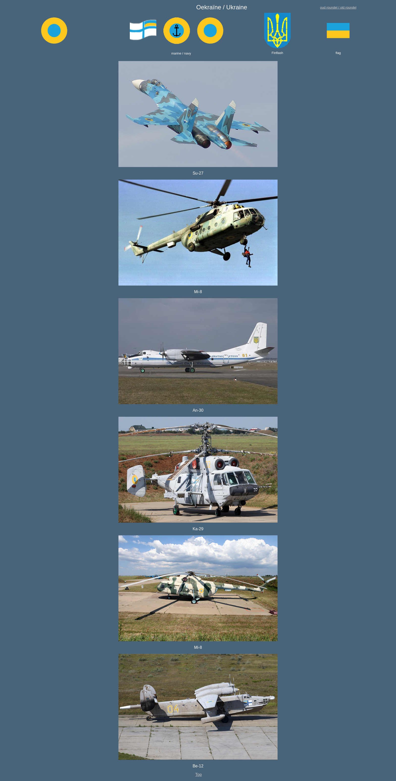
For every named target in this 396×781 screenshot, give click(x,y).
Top (198, 774)
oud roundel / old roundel (338, 7)
